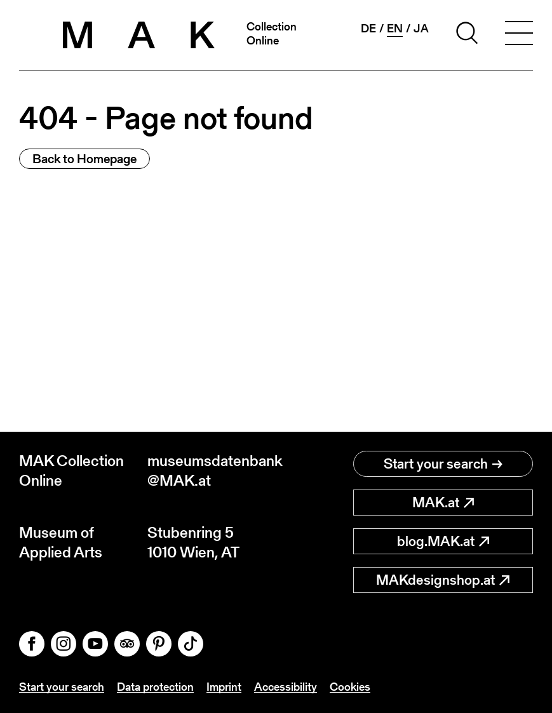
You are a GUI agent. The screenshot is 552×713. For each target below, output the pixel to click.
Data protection (155, 687)
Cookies (350, 687)
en (395, 28)
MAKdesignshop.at (442, 580)
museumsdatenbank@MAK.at (211, 470)
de (368, 28)
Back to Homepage (84, 159)
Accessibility (285, 687)
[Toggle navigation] (519, 35)
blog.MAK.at (443, 541)
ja (421, 28)
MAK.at (443, 502)
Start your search (443, 464)
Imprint (223, 687)
